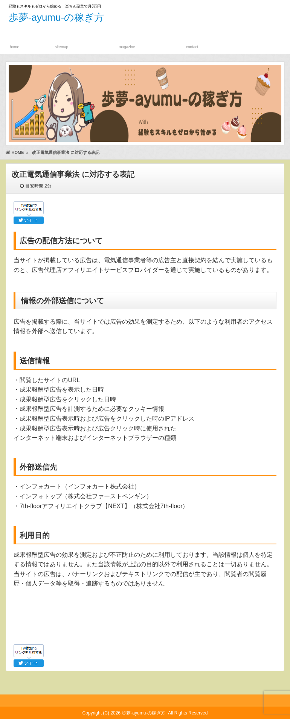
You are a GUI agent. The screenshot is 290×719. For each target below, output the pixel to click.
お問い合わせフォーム (192, 39)
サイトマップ (61, 39)
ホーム (14, 39)
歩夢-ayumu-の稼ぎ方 (56, 17)
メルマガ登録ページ (126, 39)
